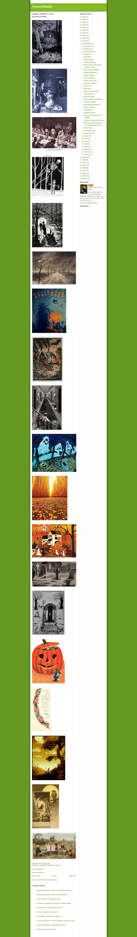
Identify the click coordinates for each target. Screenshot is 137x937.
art (38, 865)
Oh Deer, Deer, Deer (90, 80)
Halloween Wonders (90, 72)
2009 (84, 176)
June (86, 141)
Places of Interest (89, 107)
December (87, 43)
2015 (84, 160)
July (85, 138)
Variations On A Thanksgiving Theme (49, 907)
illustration (51, 865)
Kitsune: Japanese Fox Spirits (47, 912)
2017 (84, 41)
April (86, 146)
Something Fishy (89, 112)
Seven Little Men (89, 78)
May (85, 144)
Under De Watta (89, 96)
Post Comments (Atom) (49, 880)
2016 (84, 157)
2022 (84, 27)
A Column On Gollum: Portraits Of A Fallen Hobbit (54, 903)
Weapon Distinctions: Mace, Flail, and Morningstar (54, 890)
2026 (84, 17)
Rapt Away (87, 88)
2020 (84, 33)
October (58, 865)
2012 (84, 168)
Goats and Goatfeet (90, 83)
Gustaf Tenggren (89, 75)
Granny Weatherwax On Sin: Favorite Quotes (52, 895)
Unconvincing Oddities (91, 70)
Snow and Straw (89, 94)
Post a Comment (37, 872)
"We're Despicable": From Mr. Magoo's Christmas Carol (56, 920)
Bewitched (87, 54)
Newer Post (36, 876)
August (86, 136)
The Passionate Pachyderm (93, 99)
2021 (84, 30)
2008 (84, 178)
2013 (84, 165)
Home (54, 876)
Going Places (88, 110)
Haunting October (90, 130)
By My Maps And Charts (92, 104)
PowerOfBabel (42, 6)
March (86, 149)
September (88, 133)
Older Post (72, 876)
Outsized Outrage (89, 62)
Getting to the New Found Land (94, 120)
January (87, 154)
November (87, 46)
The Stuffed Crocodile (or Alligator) (49, 916)
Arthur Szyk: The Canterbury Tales (48, 899)
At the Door (87, 86)
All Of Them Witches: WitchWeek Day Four (51, 925)
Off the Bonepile (89, 51)
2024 (84, 22)
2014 (84, 162)
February (87, 152)
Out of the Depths (90, 102)
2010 (84, 173)
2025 (84, 19)
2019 (84, 35)
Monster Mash (88, 59)
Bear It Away (88, 128)
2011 (84, 170)
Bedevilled (87, 57)
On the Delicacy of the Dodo (46, 929)
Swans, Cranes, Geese (91, 91)
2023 (84, 25)
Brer (91, 185)
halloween (43, 865)
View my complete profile (88, 203)
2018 (84, 38)
